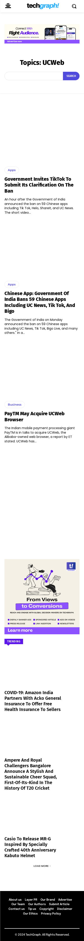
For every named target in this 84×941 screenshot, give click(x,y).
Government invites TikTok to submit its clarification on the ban (38, 185)
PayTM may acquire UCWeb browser (34, 416)
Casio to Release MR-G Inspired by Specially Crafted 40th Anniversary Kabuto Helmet (30, 847)
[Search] (71, 76)
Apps (12, 170)
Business (15, 404)
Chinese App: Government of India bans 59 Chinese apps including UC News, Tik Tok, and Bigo (39, 302)
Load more (42, 866)
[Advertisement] (42, 499)
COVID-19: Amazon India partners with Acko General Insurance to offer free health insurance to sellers (32, 701)
